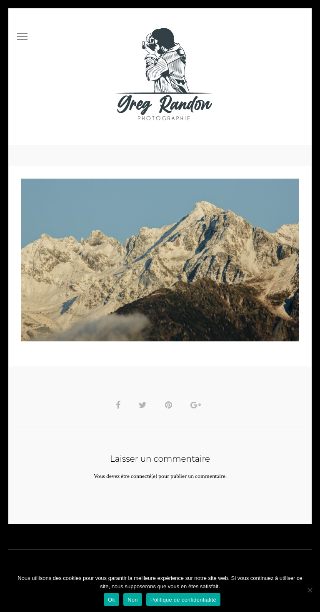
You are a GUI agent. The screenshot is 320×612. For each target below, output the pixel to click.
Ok (111, 600)
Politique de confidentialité (183, 600)
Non (133, 600)
